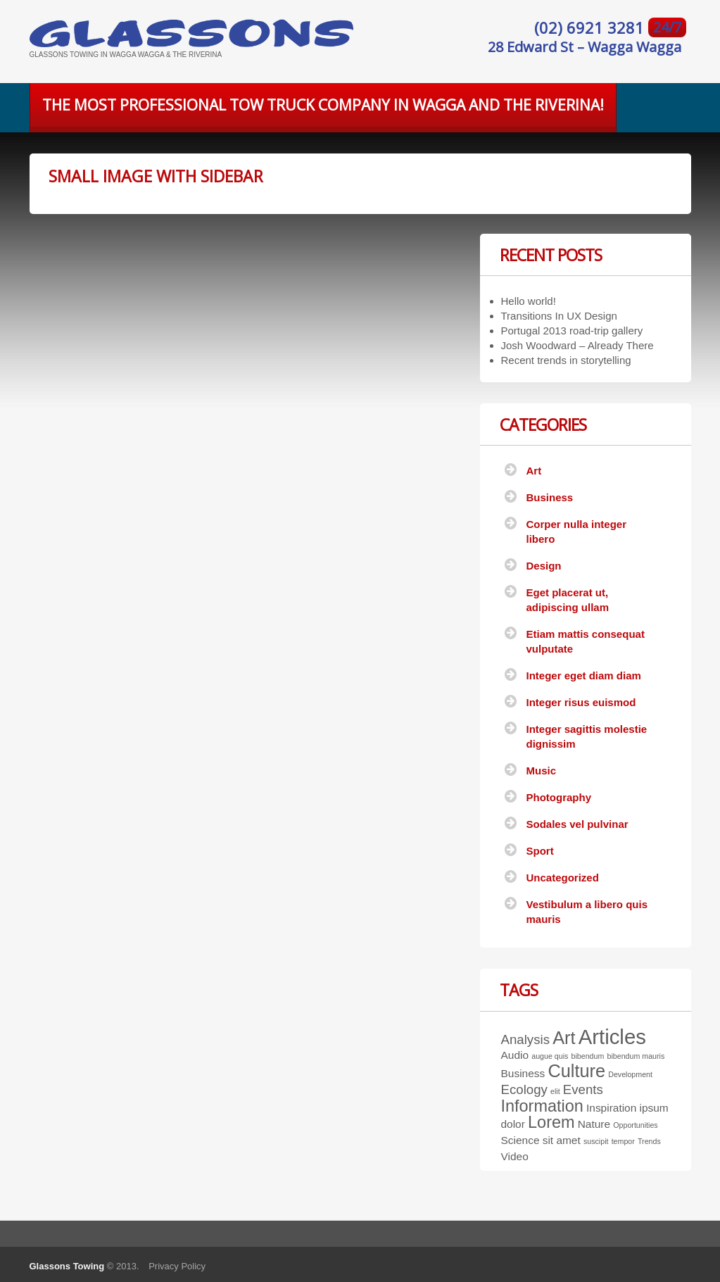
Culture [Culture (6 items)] (576, 1071)
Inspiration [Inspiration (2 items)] (611, 1108)
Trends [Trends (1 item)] (649, 1141)
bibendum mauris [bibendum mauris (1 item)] (636, 1056)
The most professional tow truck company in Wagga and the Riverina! (323, 105)
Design (544, 566)
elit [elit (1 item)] (555, 1091)
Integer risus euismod (581, 702)
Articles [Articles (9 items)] (612, 1036)
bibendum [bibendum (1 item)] (588, 1056)
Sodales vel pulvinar (577, 824)
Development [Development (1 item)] (630, 1074)
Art (534, 471)
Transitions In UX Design (559, 316)
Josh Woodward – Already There (577, 345)
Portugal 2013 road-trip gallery (572, 331)
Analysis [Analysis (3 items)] (525, 1039)
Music (541, 771)
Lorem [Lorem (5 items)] (551, 1122)
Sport (540, 851)
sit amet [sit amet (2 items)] (562, 1140)
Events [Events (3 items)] (583, 1089)
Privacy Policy (177, 1266)
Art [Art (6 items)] (563, 1038)
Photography (559, 797)
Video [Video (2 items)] (515, 1156)
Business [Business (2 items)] (523, 1073)
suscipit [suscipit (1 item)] (596, 1141)
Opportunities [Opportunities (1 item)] (635, 1125)
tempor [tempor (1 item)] (623, 1141)
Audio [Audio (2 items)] (515, 1055)
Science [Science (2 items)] (520, 1140)
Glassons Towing (67, 1266)
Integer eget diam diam (583, 675)
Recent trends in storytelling (566, 360)
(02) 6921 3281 (591, 27)
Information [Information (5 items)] (542, 1106)
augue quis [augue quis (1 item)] (549, 1056)
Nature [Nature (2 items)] (594, 1124)
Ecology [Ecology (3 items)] (524, 1089)
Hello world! (528, 301)
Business (550, 497)
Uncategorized (562, 878)
